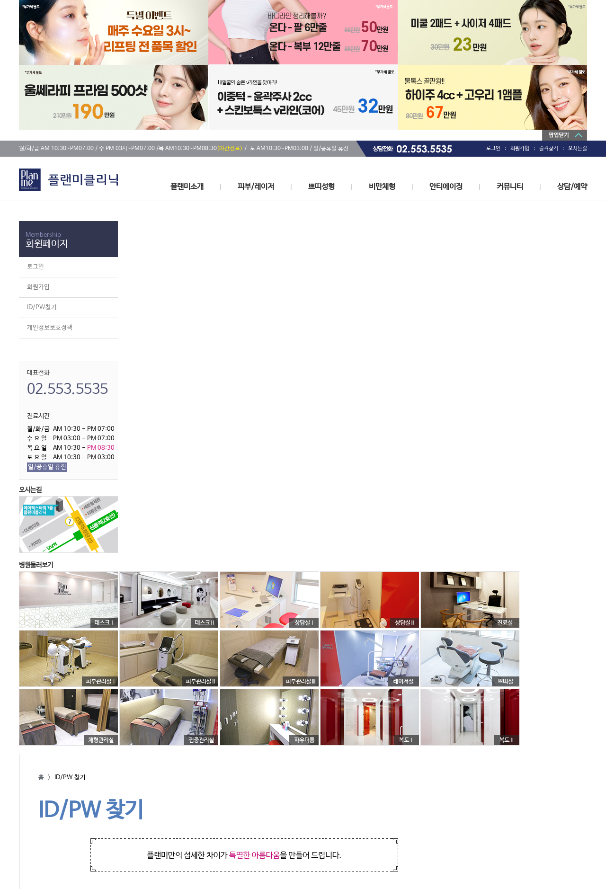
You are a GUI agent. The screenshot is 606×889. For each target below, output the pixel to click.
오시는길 (577, 148)
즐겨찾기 (548, 148)
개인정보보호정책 (49, 327)
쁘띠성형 (321, 186)
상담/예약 (572, 186)
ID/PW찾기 (42, 307)
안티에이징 (446, 186)
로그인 (493, 148)
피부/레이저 (256, 186)
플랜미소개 (187, 186)
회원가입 (519, 148)
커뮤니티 (510, 186)
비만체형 (382, 186)
